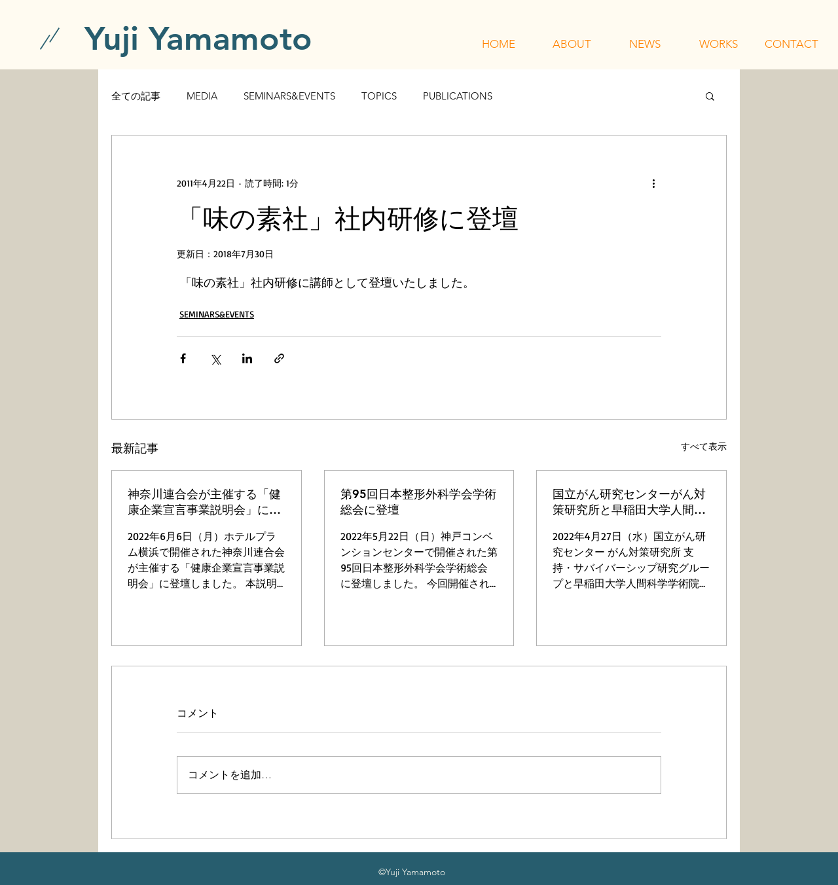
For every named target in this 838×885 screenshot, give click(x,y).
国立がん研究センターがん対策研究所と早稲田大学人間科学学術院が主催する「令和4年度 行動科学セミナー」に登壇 (631, 502)
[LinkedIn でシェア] (247, 358)
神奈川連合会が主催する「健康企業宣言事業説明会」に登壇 (204, 502)
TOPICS (379, 96)
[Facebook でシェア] (183, 358)
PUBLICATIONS (457, 96)
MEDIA (202, 96)
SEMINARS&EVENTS (289, 96)
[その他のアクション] (653, 182)
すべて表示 (704, 446)
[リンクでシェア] (279, 358)
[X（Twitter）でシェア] (215, 358)
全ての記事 (135, 96)
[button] (571, 43)
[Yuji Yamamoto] (198, 38)
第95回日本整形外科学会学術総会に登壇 (418, 501)
